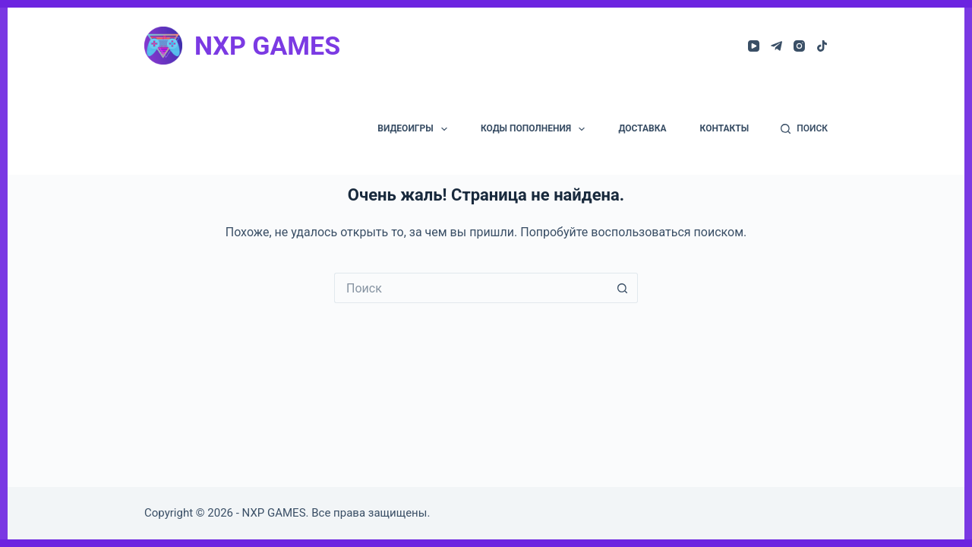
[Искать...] (471, 288)
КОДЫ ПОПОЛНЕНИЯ (536, 129)
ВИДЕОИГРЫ (415, 129)
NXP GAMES (267, 45)
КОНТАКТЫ (725, 128)
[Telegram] (776, 46)
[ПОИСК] (804, 129)
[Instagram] (799, 46)
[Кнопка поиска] (623, 288)
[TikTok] (822, 46)
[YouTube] (753, 46)
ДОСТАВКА (642, 128)
